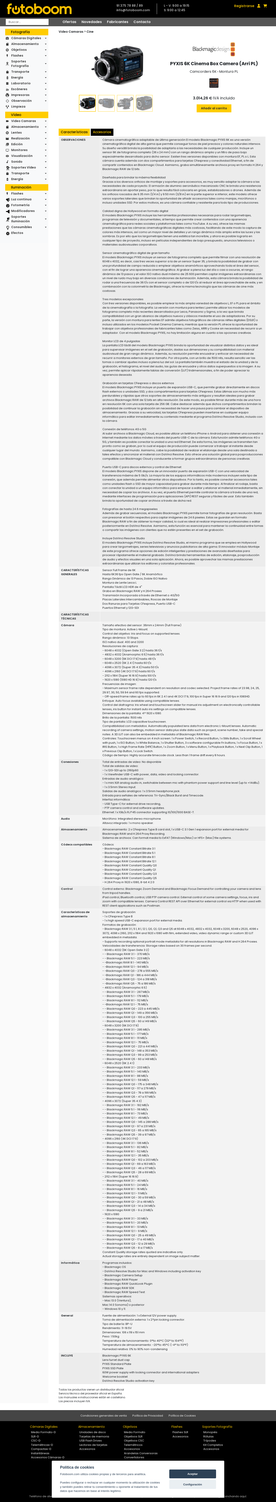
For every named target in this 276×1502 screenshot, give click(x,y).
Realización (20, 138)
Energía (17, 77)
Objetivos (19, 50)
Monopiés (210, 1432)
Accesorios (102, 132)
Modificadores (23, 211)
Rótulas (208, 1436)
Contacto (142, 21)
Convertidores (134, 1457)
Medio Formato (134, 1432)
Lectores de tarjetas (93, 1445)
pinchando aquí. (235, 1496)
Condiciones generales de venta (103, 1416)
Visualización (22, 156)
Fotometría (20, 205)
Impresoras (20, 95)
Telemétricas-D (42, 1445)
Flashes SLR (180, 1432)
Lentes (16, 132)
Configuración (192, 1484)
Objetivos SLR (133, 1436)
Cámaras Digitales (26, 38)
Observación (21, 101)
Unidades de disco (92, 1432)
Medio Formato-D (43, 1432)
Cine (90, 31)
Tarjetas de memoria (94, 1436)
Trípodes (209, 1441)
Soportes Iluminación (20, 219)
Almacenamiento (25, 44)
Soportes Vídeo (23, 167)
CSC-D (36, 1441)
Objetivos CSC (134, 1441)
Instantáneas (40, 1453)
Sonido (16, 161)
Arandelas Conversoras (141, 1453)
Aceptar (192, 1474)
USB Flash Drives (90, 1441)
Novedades (92, 21)
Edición (17, 144)
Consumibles (21, 227)
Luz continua (21, 199)
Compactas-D (41, 1449)
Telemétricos (133, 1445)
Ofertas (69, 21)
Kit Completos (213, 1445)
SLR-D (35, 1436)
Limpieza (18, 106)
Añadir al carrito (214, 108)
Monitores (19, 150)
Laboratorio (21, 83)
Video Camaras (23, 121)
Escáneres (19, 89)
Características (74, 132)
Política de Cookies (182, 1416)
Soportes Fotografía (20, 63)
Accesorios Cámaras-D (47, 1457)
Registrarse (244, 5)
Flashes (17, 55)
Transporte (20, 72)
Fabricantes (117, 21)
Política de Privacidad (147, 1416)
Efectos (17, 233)
